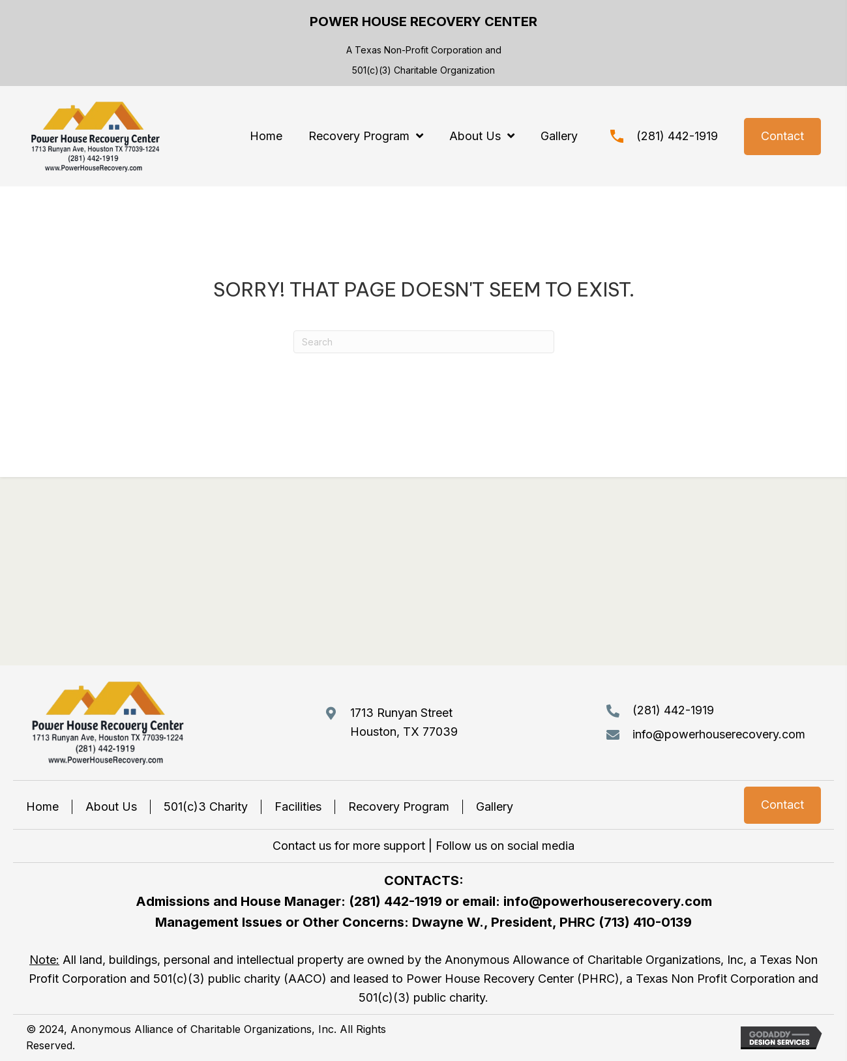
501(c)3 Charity (206, 806)
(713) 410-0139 (645, 922)
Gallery (494, 806)
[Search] (423, 341)
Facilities (298, 806)
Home (42, 806)
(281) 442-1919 (677, 136)
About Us (111, 806)
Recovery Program (398, 806)
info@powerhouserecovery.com (718, 734)
